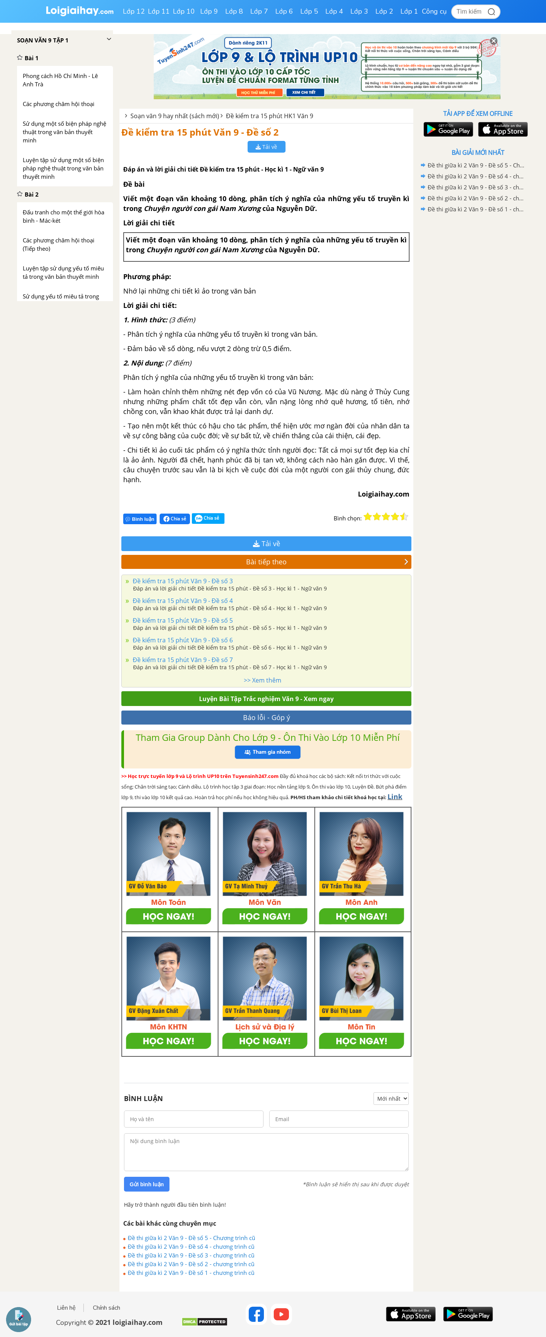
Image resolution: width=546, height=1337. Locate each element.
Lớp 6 (284, 11)
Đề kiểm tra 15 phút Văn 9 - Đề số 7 (182, 660)
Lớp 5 (309, 11)
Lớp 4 (334, 11)
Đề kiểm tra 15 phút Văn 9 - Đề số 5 (182, 620)
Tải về (266, 146)
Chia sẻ (174, 518)
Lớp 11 (159, 11)
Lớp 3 (359, 11)
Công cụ (434, 11)
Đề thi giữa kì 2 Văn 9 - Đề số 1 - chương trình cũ (191, 1272)
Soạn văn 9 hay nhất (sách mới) (174, 116)
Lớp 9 (209, 11)
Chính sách (106, 1308)
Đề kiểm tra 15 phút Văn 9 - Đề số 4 (182, 601)
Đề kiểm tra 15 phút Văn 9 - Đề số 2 (200, 132)
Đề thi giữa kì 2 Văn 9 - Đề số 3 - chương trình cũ (191, 1255)
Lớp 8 (234, 11)
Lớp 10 (184, 11)
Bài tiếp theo (327, 561)
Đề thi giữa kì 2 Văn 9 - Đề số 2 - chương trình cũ (191, 1264)
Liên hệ (66, 1308)
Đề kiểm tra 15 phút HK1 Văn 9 (269, 116)
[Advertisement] (478, 335)
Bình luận (140, 519)
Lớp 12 (134, 11)
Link (395, 796)
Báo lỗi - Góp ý (266, 717)
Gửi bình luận (147, 1184)
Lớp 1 (409, 11)
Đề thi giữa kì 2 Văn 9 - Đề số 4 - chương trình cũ (191, 1246)
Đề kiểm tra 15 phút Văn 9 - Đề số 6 (182, 640)
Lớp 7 (259, 11)
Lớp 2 (384, 11)
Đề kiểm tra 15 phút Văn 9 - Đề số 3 (182, 581)
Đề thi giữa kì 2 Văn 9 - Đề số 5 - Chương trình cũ (191, 1238)
